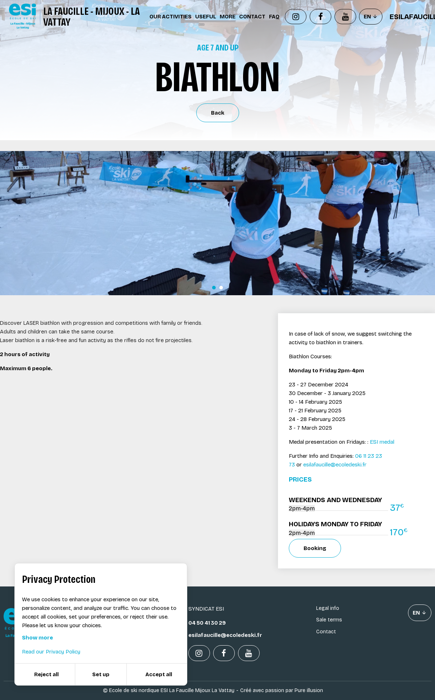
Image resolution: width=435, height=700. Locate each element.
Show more (37, 637)
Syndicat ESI (206, 609)
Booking (315, 548)
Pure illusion (309, 690)
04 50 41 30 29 (207, 623)
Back (217, 113)
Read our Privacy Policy (51, 651)
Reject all (46, 674)
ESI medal (381, 442)
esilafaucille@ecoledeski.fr (335, 464)
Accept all (158, 674)
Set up (100, 674)
